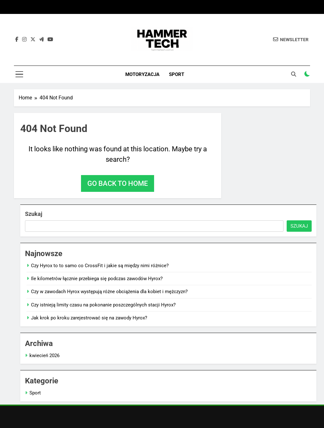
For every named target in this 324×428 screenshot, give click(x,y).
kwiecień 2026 (44, 355)
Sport (176, 74)
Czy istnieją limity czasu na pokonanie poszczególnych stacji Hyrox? (103, 305)
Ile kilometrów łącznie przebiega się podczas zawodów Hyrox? (97, 278)
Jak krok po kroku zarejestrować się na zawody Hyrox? (89, 318)
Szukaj (33, 214)
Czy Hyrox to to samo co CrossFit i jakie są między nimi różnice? (100, 265)
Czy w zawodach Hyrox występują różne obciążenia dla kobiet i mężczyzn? (109, 291)
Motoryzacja (142, 74)
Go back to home (117, 183)
